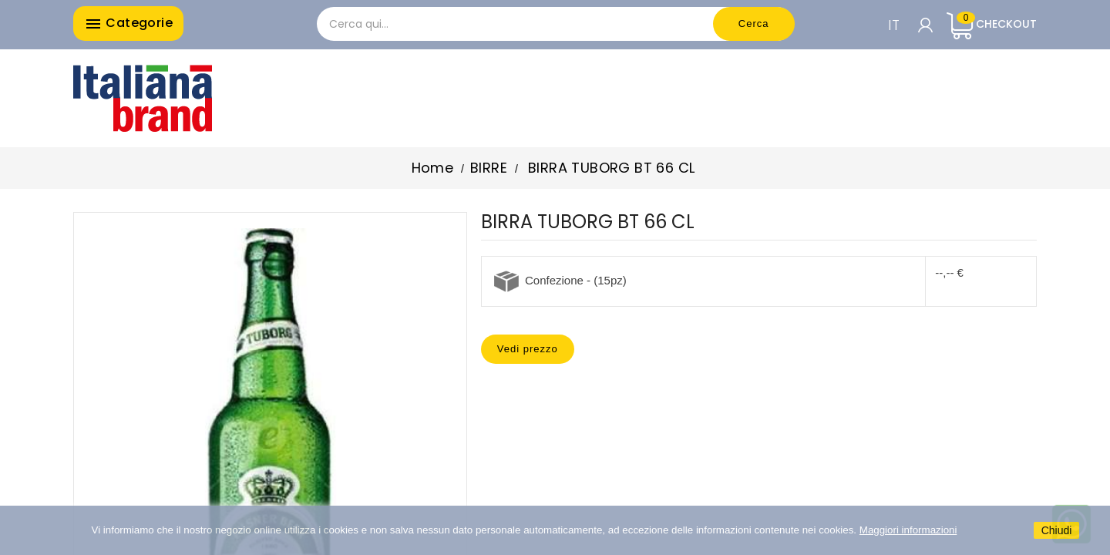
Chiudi (1056, 530)
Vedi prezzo (527, 349)
